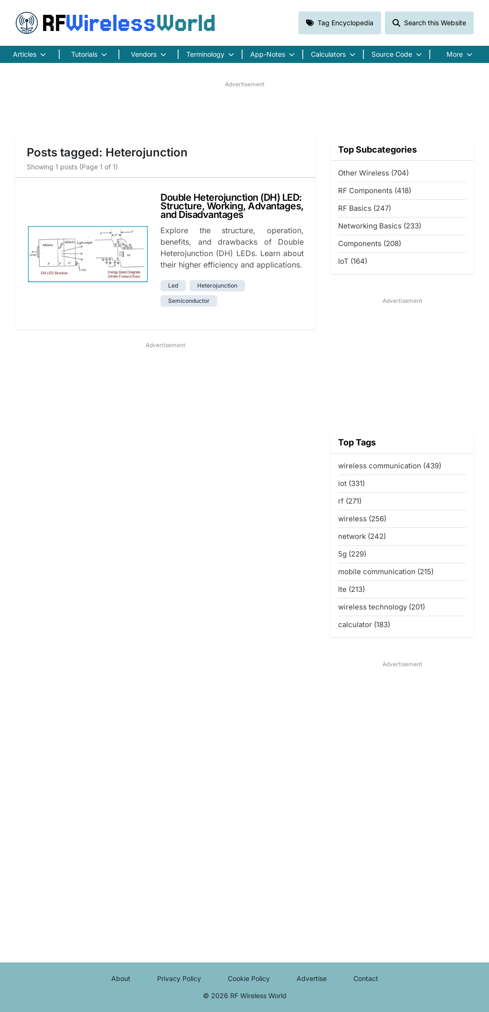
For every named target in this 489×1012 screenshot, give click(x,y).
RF (115, 23)
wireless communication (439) (389, 465)
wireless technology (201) (381, 606)
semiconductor (189, 300)
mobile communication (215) (386, 571)
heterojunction (217, 285)
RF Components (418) (374, 190)
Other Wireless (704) (373, 172)
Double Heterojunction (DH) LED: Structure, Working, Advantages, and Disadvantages (232, 206)
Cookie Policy (249, 978)
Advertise (312, 978)
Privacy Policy (179, 978)
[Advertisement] (244, 110)
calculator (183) (364, 624)
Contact (365, 978)
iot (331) (351, 483)
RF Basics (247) (364, 208)
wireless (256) (362, 518)
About (120, 978)
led (173, 285)
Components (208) (369, 243)
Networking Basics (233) (379, 225)
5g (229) (352, 553)
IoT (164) (352, 261)
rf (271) (349, 501)
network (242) (362, 536)
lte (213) (351, 589)
